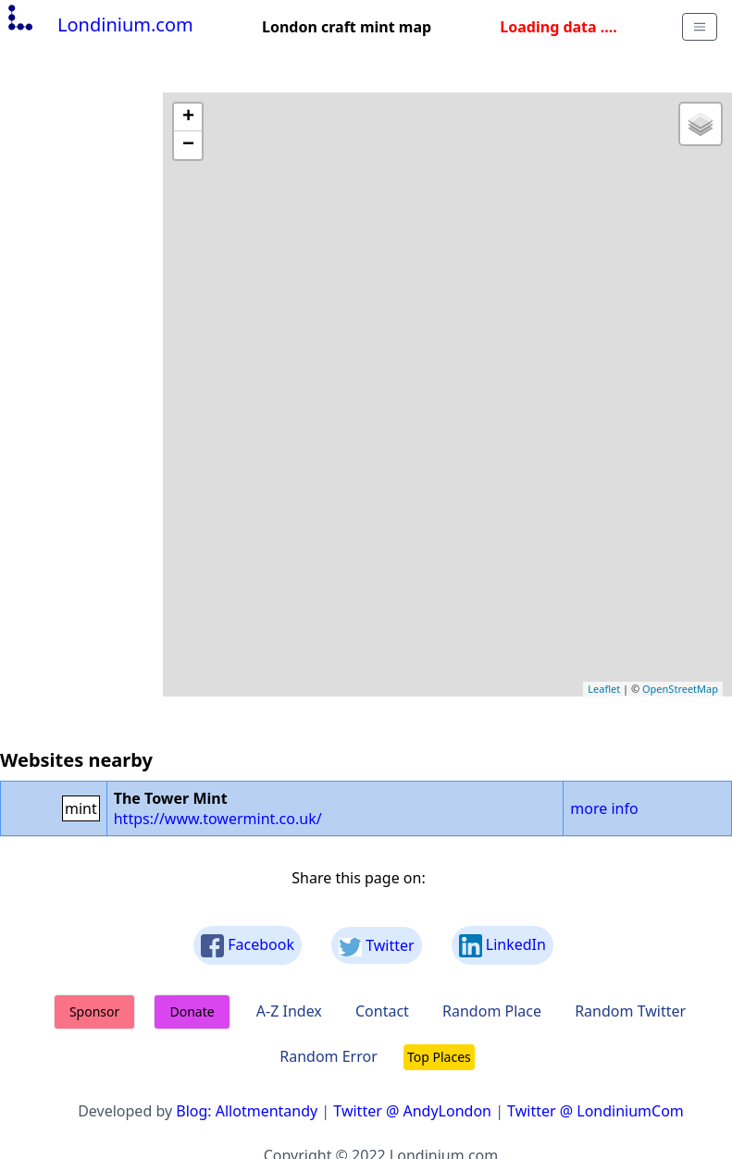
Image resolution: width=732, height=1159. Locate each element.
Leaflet (604, 689)
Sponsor (94, 1011)
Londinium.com (98, 24)
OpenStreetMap (680, 689)
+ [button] (188, 117)
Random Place (491, 1011)
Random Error (328, 1056)
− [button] (188, 145)
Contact (382, 1011)
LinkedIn (502, 945)
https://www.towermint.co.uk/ (218, 818)
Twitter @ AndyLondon (412, 1111)
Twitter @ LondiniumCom (595, 1111)
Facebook (247, 945)
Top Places (439, 1057)
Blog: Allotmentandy (246, 1111)
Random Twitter (630, 1011)
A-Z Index (289, 1011)
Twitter (377, 945)
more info (604, 808)
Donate (191, 1011)
